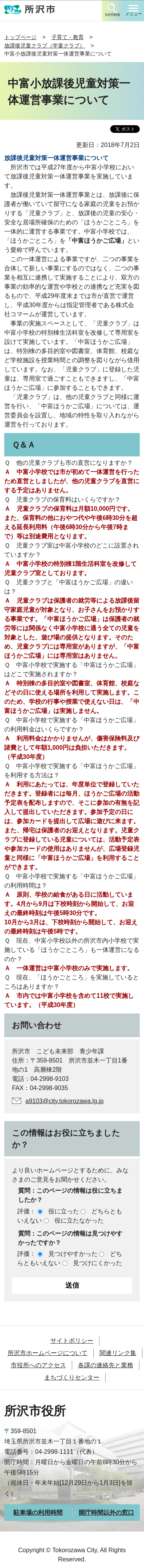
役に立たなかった (79, 1220)
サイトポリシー (71, 1340)
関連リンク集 (117, 1353)
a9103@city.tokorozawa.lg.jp (64, 1101)
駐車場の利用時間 (38, 1512)
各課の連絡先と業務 (105, 1365)
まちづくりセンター (71, 1377)
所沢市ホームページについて (48, 1353)
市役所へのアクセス (38, 1365)
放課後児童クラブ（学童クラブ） (44, 46)
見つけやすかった (73, 1254)
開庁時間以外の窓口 (106, 1512)
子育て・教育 (67, 37)
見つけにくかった (97, 1263)
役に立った (63, 1211)
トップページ (20, 37)
